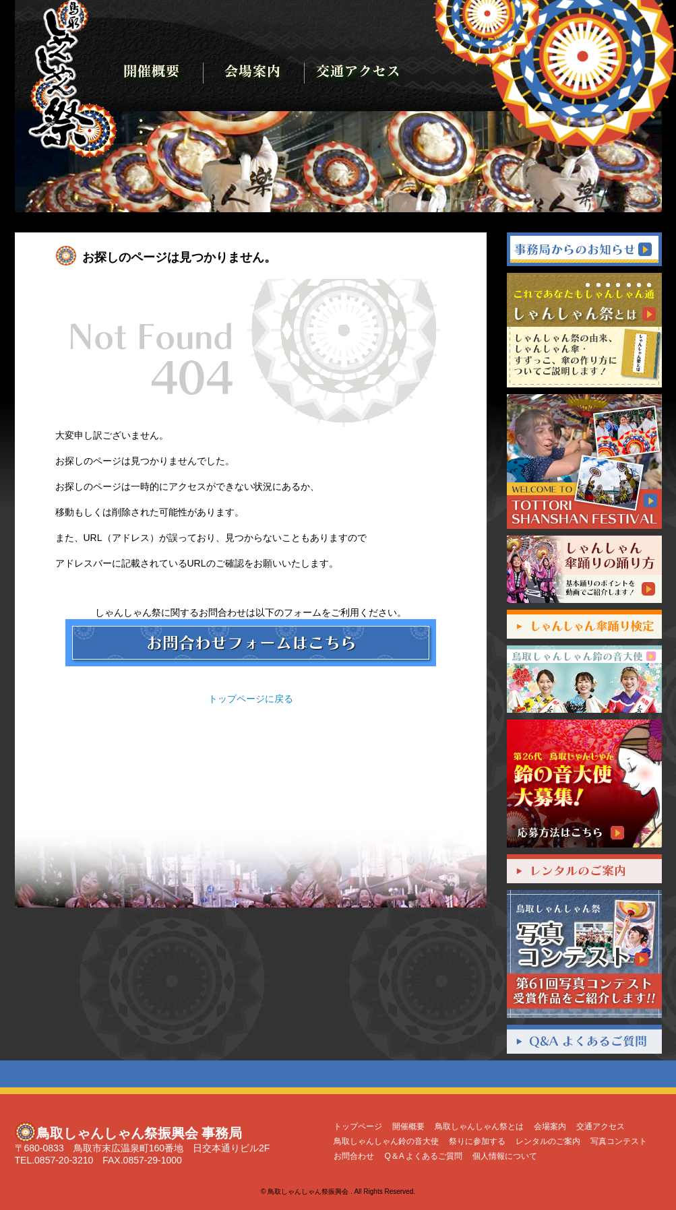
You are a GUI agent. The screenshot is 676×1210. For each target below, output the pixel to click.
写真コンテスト (618, 1141)
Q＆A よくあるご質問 (423, 1156)
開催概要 (408, 1126)
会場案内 (550, 1126)
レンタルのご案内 (548, 1141)
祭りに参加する (477, 1141)
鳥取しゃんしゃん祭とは (479, 1126)
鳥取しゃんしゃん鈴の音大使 (386, 1141)
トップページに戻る (250, 698)
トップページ (358, 1126)
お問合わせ (354, 1156)
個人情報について (504, 1156)
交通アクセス (600, 1126)
